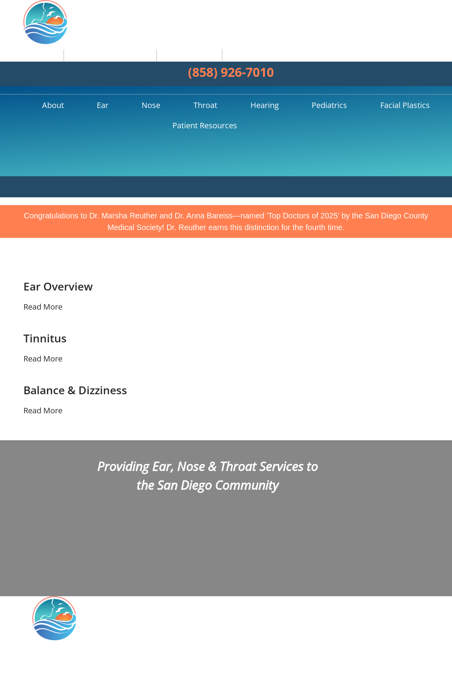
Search (416, 65)
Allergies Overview (388, 596)
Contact (370, 639)
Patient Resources (361, 65)
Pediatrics (236, 65)
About (62, 65)
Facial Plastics (291, 65)
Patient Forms (381, 628)
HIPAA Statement (275, 670)
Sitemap (411, 670)
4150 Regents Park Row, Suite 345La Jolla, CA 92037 (111, 596)
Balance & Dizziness (78, 323)
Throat (153, 65)
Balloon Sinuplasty (389, 617)
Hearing (191, 65)
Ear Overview (60, 220)
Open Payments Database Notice (205, 670)
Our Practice (378, 575)
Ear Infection (379, 586)
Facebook (300, 564)
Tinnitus (46, 272)
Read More (42, 239)
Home (35, 65)
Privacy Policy (320, 670)
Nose (119, 65)
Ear (91, 65)
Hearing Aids (379, 607)
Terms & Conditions (369, 670)
